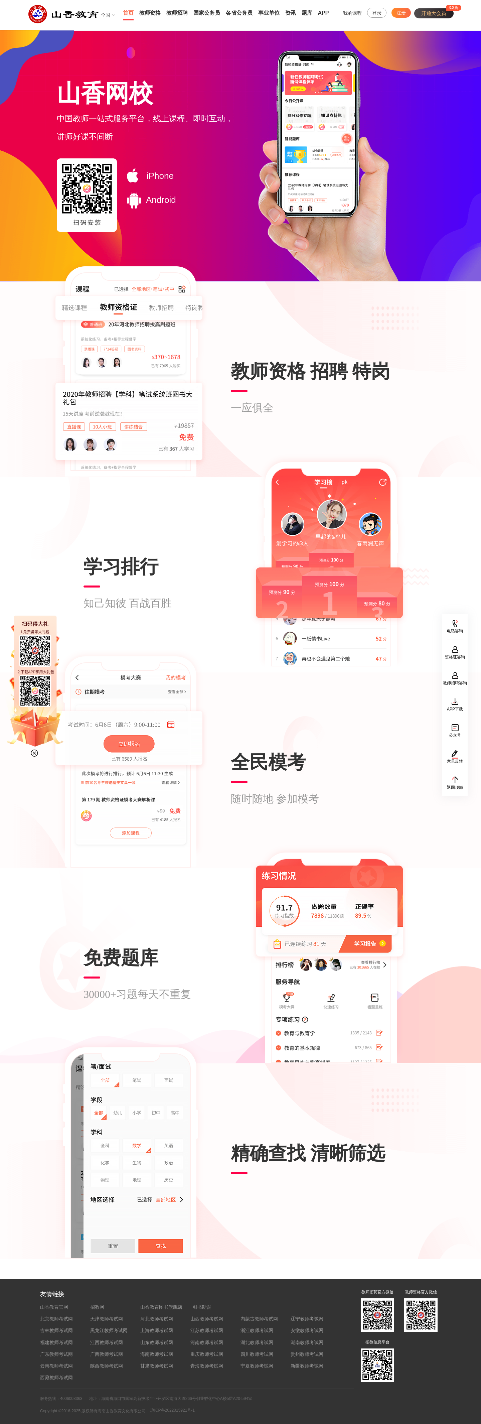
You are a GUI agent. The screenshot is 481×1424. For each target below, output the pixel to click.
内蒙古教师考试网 (259, 1318)
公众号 (455, 735)
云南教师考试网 (56, 1366)
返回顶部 (455, 787)
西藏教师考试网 (56, 1377)
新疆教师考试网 (307, 1366)
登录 (376, 13)
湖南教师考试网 (307, 1342)
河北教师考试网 (156, 1318)
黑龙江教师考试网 (109, 1330)
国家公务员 (206, 13)
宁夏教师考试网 (256, 1366)
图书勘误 (201, 1307)
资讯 (290, 13)
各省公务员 (239, 13)
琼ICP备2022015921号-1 (172, 1410)
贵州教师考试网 (307, 1354)
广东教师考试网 (56, 1354)
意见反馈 (455, 761)
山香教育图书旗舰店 (161, 1307)
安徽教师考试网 (307, 1330)
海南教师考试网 (156, 1354)
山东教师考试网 (156, 1342)
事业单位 (269, 13)
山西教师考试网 (206, 1318)
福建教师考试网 (56, 1342)
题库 (307, 13)
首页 (128, 13)
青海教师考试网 (206, 1366)
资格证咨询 (455, 657)
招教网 (97, 1307)
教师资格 (150, 13)
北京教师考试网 (56, 1318)
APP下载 (455, 709)
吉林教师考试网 (56, 1330)
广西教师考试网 (106, 1354)
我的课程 (352, 13)
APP (323, 13)
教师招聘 (177, 13)
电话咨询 (455, 631)
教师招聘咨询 (455, 683)
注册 (401, 12)
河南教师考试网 (206, 1342)
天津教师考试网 (106, 1318)
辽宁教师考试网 (307, 1318)
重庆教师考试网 (206, 1354)
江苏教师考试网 (206, 1330)
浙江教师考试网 (256, 1330)
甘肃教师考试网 (156, 1366)
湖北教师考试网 (256, 1342)
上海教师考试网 (156, 1330)
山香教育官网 (54, 1307)
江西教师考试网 (106, 1342)
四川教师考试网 (256, 1354)
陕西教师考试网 (106, 1366)
